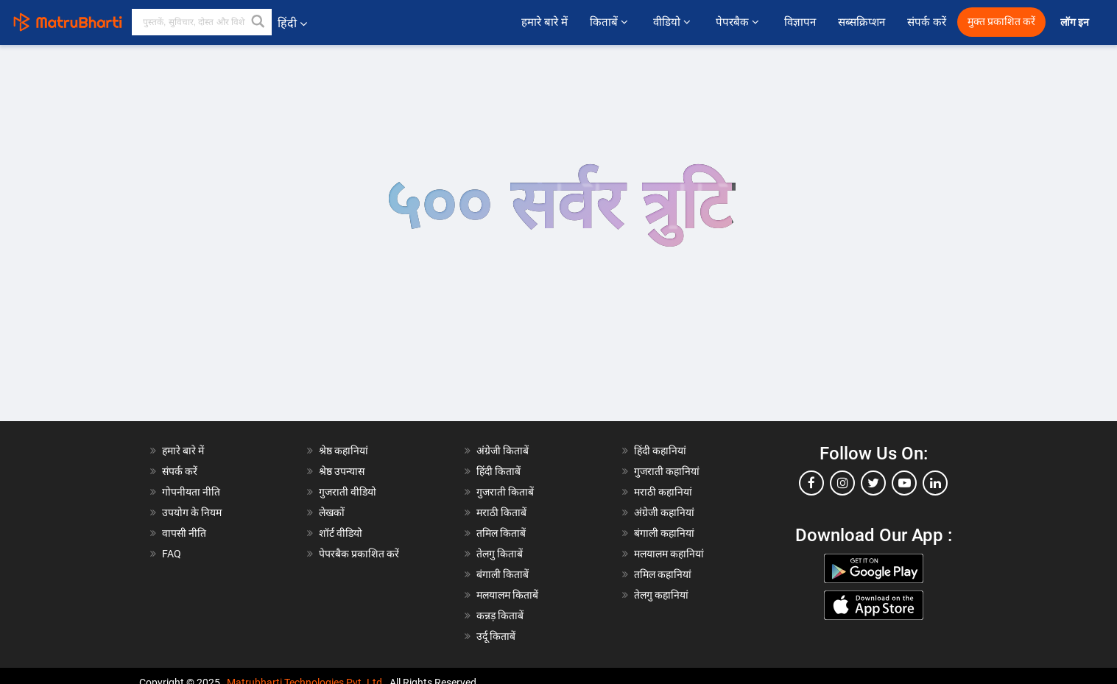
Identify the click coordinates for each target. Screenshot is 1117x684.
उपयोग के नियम (192, 512)
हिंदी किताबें (498, 471)
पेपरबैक (739, 22)
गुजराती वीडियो (347, 492)
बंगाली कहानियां (664, 533)
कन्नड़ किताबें (500, 615)
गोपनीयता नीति (191, 492)
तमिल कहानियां (662, 574)
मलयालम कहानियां (669, 554)
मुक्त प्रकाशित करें (1001, 21)
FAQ (171, 554)
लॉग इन (1075, 22)
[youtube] (904, 483)
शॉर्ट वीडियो (340, 533)
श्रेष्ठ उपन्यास (341, 471)
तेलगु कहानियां (661, 595)
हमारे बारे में (544, 22)
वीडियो (673, 22)
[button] (258, 22)
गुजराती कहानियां (667, 471)
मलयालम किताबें (507, 595)
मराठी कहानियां (663, 492)
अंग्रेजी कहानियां (664, 512)
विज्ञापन (800, 22)
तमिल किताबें (501, 533)
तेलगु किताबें (499, 554)
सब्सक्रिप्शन (861, 22)
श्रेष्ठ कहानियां (343, 450)
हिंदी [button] (292, 23)
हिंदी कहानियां (660, 450)
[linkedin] (935, 483)
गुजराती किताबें (505, 492)
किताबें (610, 22)
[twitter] (873, 483)
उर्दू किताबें (495, 636)
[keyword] (202, 22)
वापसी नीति (184, 533)
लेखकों (332, 512)
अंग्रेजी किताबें (502, 450)
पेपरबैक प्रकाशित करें (359, 554)
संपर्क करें (926, 22)
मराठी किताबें (501, 512)
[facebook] (811, 483)
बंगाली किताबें (502, 574)
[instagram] (842, 483)
